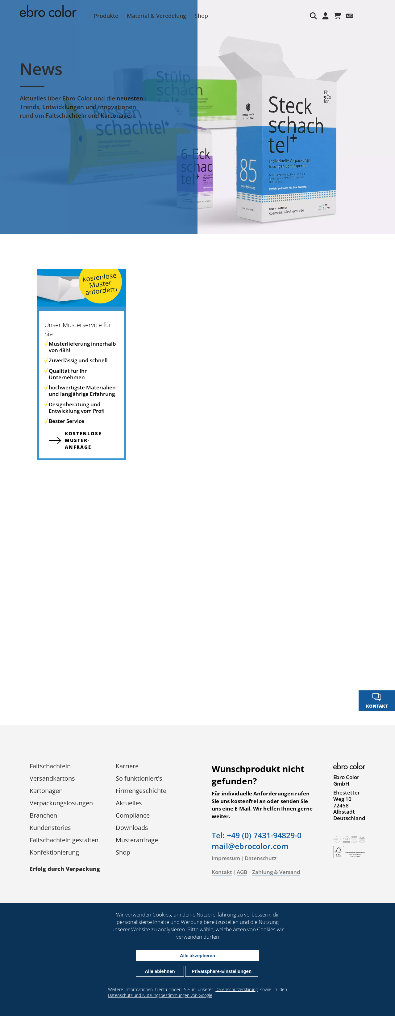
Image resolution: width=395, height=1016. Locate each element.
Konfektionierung (54, 852)
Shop (201, 15)
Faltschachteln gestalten (64, 840)
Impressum (226, 858)
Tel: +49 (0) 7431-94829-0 (256, 835)
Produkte (106, 15)
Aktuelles (129, 803)
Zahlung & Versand (276, 872)
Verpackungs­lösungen (61, 803)
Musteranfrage (137, 840)
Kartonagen (46, 790)
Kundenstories (50, 827)
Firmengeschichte (141, 790)
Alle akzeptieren (197, 955)
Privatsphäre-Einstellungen (222, 971)
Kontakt (222, 872)
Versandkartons (52, 778)
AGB (242, 872)
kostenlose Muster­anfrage (83, 440)
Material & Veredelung (156, 15)
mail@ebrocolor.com (250, 846)
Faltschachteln (50, 766)
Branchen (43, 815)
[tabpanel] (197, 117)
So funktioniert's (139, 778)
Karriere (127, 766)
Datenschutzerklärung (236, 989)
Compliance (133, 815)
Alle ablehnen (160, 971)
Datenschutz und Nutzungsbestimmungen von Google (160, 995)
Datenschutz (260, 858)
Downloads (132, 827)
